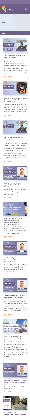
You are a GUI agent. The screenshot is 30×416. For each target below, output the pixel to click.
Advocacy (17, 101)
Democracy (14, 341)
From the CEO (12, 59)
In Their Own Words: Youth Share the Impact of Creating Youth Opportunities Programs (15, 220)
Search (28, 2)
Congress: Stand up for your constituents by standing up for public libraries (15, 338)
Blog (3, 33)
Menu (26, 9)
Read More (7, 76)
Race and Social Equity (16, 224)
